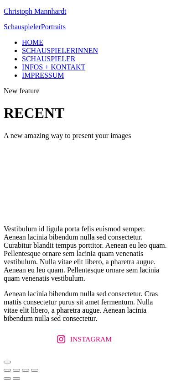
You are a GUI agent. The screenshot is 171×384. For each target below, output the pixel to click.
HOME (32, 42)
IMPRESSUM (43, 75)
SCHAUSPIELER (48, 59)
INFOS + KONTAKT (53, 67)
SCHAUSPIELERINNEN (60, 50)
